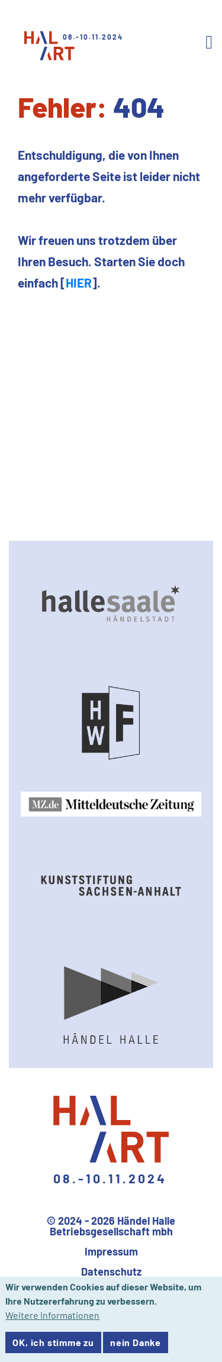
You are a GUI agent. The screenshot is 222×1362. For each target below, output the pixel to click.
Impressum (111, 1251)
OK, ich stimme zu (53, 1347)
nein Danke (135, 1347)
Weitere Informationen (52, 1319)
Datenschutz (111, 1271)
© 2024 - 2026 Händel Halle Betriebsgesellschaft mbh (111, 1226)
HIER (79, 282)
